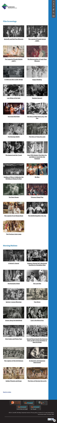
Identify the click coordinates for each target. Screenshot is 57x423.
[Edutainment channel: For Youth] (35, 409)
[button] (53, 13)
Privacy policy (34, 412)
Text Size (54, 10)
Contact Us (40, 412)
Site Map (19, 412)
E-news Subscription (49, 412)
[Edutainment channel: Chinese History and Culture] (22, 409)
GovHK (14, 412)
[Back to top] (54, 420)
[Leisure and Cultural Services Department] (15, 404)
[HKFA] (9, 6)
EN (53, 1)
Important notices (26, 412)
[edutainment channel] (28, 404)
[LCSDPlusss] (41, 404)
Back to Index (7, 392)
